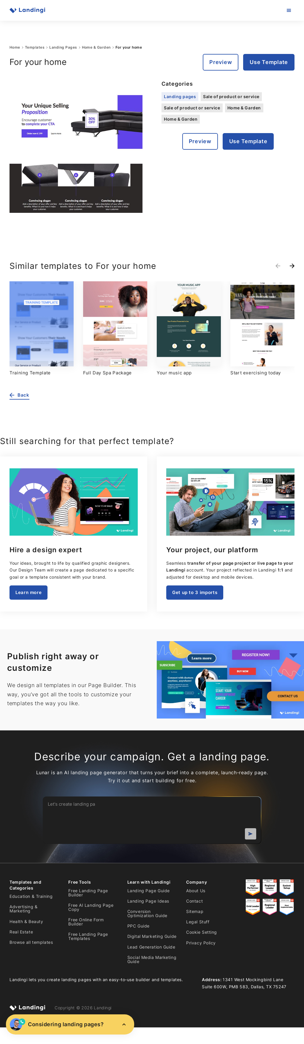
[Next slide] (292, 266)
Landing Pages (63, 47)
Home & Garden (96, 47)
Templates (35, 47)
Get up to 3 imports (194, 592)
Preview (220, 62)
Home (15, 47)
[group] (42, 328)
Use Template (269, 62)
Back (19, 395)
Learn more (28, 592)
